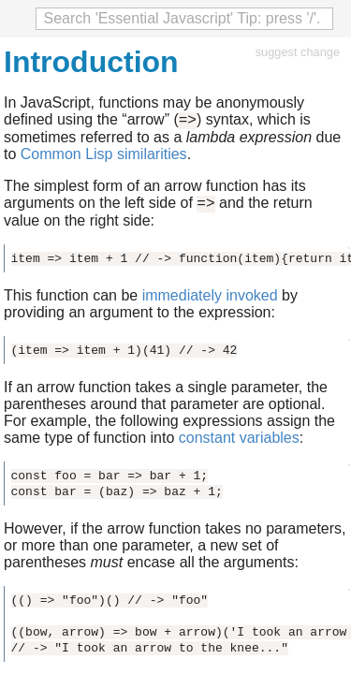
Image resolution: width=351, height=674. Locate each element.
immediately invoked (210, 301)
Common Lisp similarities (104, 157)
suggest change (298, 52)
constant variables (239, 443)
